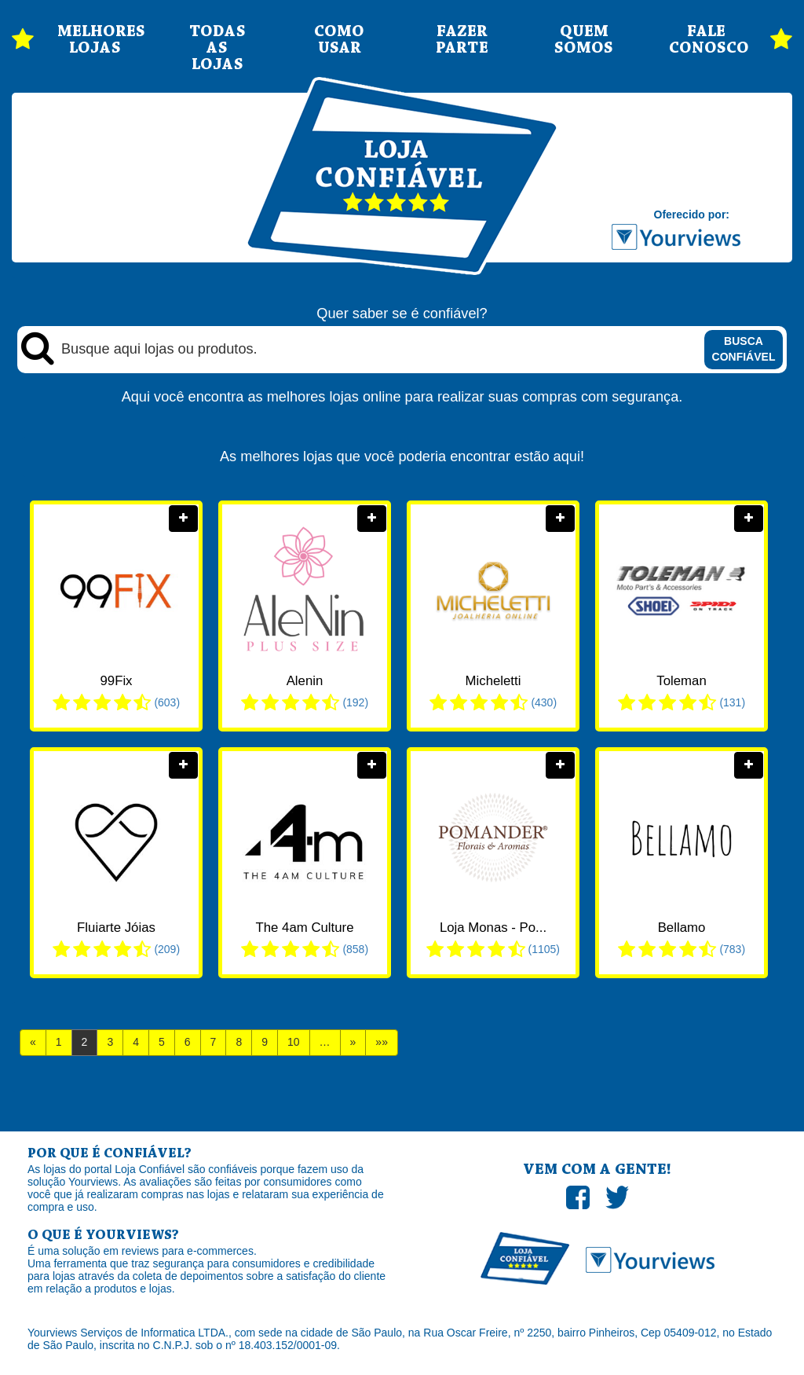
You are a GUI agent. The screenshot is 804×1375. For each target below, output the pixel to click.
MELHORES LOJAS (95, 40)
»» (381, 1042)
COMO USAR (339, 40)
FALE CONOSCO (706, 40)
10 (293, 1042)
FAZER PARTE (462, 40)
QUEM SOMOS (583, 40)
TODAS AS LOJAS (217, 48)
